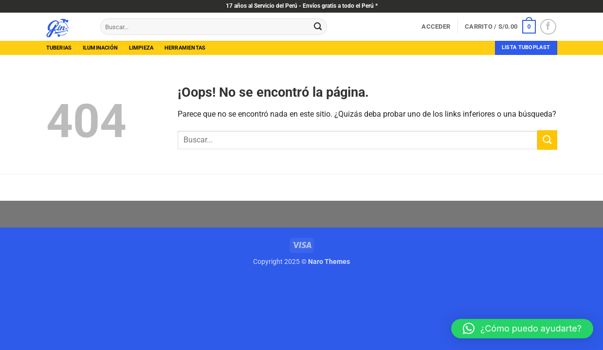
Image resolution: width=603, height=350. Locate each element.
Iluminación (100, 48)
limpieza (141, 48)
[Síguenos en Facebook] (548, 27)
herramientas (185, 48)
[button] (435, 26)
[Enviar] (318, 26)
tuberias (59, 48)
